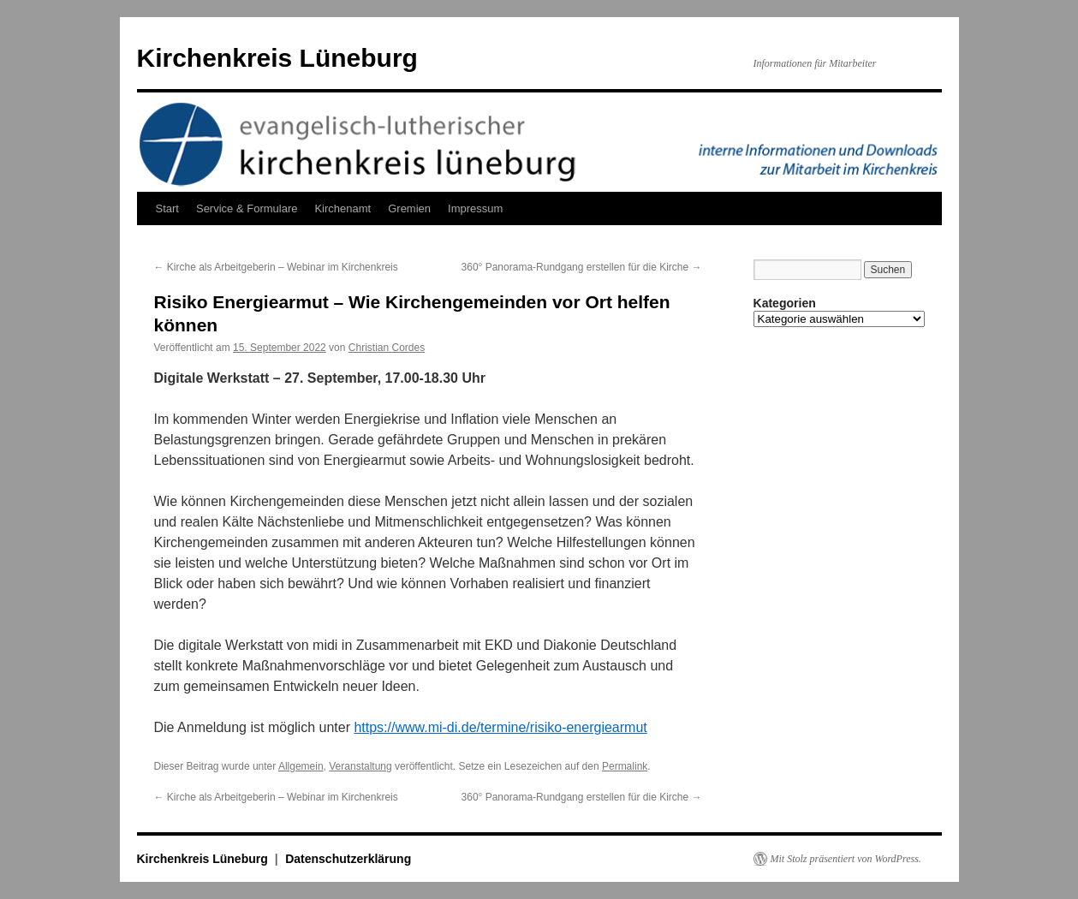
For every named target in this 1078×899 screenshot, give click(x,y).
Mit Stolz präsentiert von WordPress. (846, 859)
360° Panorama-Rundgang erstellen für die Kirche (582, 267)
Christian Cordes (386, 348)
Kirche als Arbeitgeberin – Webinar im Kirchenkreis (276, 267)
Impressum (475, 208)
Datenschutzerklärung (348, 859)
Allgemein (301, 766)
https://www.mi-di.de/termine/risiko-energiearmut (500, 727)
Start (167, 208)
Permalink (624, 766)
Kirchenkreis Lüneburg (277, 58)
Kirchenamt (342, 208)
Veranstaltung (360, 766)
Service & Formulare (246, 208)
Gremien (409, 208)
